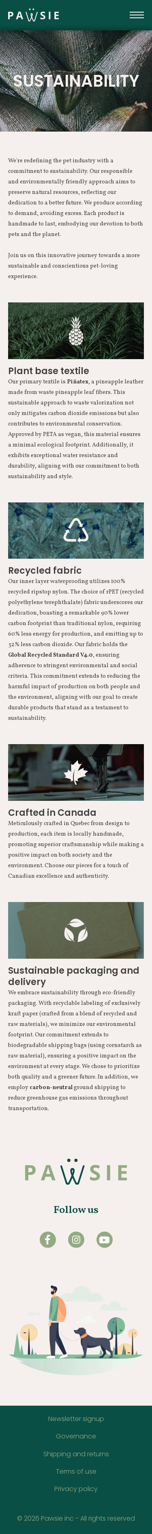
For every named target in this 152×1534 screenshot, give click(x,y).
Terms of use (76, 1471)
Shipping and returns (76, 1454)
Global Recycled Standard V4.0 (50, 655)
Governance (76, 1436)
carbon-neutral (51, 1087)
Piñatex (77, 382)
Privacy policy (76, 1489)
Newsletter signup (76, 1418)
